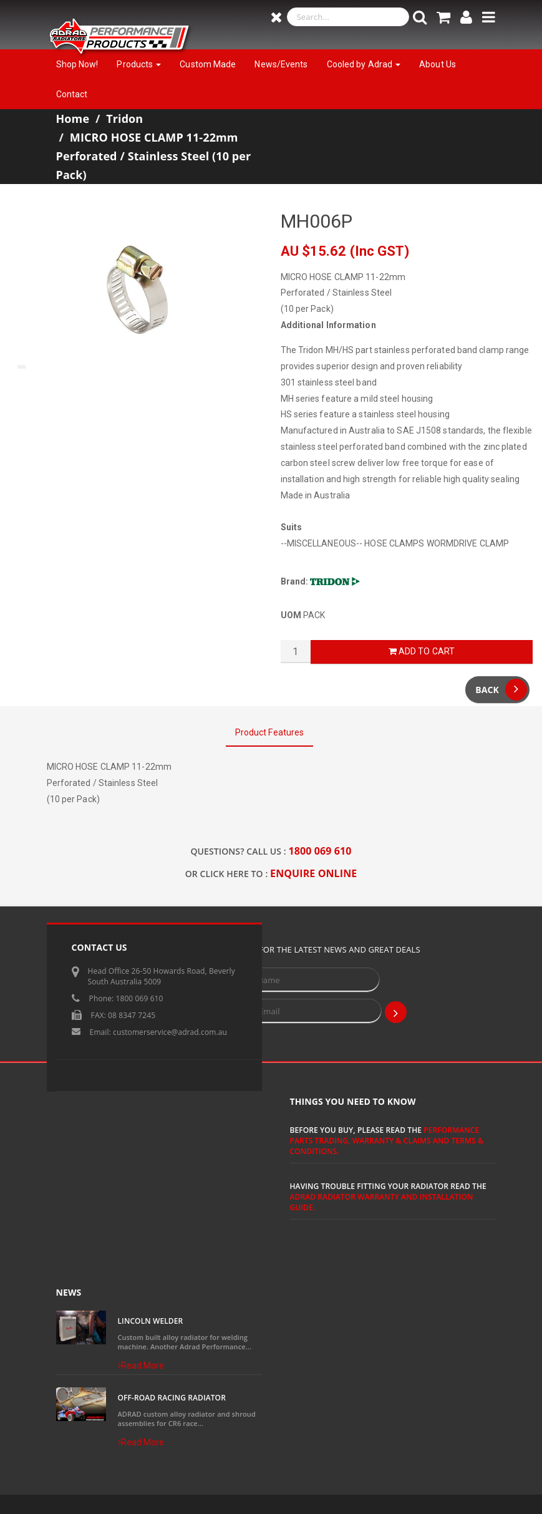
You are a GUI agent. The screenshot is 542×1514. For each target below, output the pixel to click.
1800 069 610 (320, 851)
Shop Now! (77, 64)
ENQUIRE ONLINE (313, 873)
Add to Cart (422, 651)
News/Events (280, 64)
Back (501, 690)
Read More (141, 1366)
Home (73, 118)
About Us (437, 64)
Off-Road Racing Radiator (172, 1397)
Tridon (124, 118)
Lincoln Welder (150, 1321)
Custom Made (208, 64)
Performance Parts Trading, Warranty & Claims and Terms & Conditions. (387, 1141)
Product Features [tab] (269, 732)
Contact (72, 94)
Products (139, 64)
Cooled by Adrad (364, 64)
